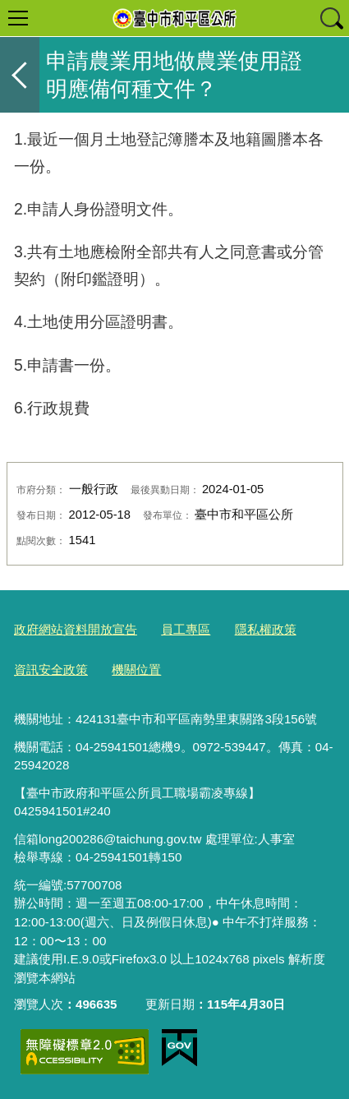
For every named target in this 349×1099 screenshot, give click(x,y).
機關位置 (136, 669)
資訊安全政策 (51, 669)
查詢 (331, 18)
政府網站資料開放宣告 (75, 629)
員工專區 (185, 629)
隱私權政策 (265, 629)
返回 (19, 75)
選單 (18, 18)
